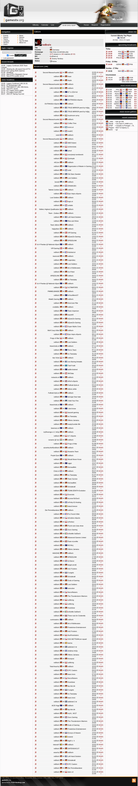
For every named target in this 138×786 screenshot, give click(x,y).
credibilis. (56, 307)
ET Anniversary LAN (13, 85)
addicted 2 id (72, 647)
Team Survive (73, 479)
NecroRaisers (73, 592)
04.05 (110, 100)
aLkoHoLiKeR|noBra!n (51, 448)
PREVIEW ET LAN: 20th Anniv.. (17, 87)
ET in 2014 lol (73, 92)
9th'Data (71, 373)
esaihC (70, 131)
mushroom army (73, 115)
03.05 (110, 102)
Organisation (105, 25)
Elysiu (117, 94)
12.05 (110, 91)
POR (130, 89)
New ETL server (12, 89)
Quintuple (71, 158)
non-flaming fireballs (75, 362)
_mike (111, 121)
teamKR (71, 315)
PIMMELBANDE (53, 291)
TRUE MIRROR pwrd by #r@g (78, 108)
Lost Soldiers (72, 178)
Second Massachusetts (51, 72)
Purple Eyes (55, 455)
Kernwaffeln (72, 467)
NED (130, 91)
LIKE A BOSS (54, 88)
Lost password (8, 58)
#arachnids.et (54, 346)
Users (5, 44)
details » (101, 73)
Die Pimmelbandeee (52, 510)
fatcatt (122, 38)
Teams (5, 39)
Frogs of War (54, 338)
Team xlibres (54, 225)
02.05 (110, 108)
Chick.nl (56, 471)
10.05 (110, 94)
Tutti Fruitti (71, 365)
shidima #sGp (73, 651)
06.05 (110, 96)
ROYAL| (70, 545)
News (21, 35)
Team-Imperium (73, 311)
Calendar (44, 25)
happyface (55, 229)
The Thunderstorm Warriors (77, 596)
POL (117, 89)
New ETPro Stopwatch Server (17, 74)
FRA (117, 106)
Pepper (111, 128)
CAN (117, 98)
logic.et (70, 201)
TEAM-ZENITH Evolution (76, 490)
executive (71, 588)
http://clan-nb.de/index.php (59, 52)
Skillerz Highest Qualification (49, 209)
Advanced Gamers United (77, 537)
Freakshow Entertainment (77, 627)
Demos (21, 37)
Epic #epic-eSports (74, 194)
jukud (70, 151)
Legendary (71, 260)
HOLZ (117, 96)
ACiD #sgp (55, 705)
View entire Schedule (129, 81)
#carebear (71, 608)
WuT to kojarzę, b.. (122, 128)
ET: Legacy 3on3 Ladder (15, 90)
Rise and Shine (73, 221)
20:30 (110, 56)
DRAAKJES (72, 186)
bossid (57, 182)
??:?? (110, 78)
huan (69, 76)
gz (117, 130)
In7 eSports (72, 436)
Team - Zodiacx (54, 213)
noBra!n (70, 72)
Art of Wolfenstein (74, 268)
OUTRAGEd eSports (75, 100)
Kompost (71, 659)
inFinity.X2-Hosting (74, 502)
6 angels (71, 573)
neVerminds (72, 147)
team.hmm (71, 674)
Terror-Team (72, 350)
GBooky (36, 25)
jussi (130, 108)
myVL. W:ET (72, 713)
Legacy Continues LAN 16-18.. (17, 83)
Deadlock (9, 72)
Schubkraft (71, 487)
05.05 (110, 98)
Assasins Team (73, 451)
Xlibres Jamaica (73, 420)
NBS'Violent (72, 143)
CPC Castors (72, 670)
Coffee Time (72, 123)
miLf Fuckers (72, 569)
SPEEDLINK (72, 240)
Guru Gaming (72, 530)
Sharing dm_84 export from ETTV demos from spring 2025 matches (15, 70)
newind (70, 737)
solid (69, 170)
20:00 (110, 64)
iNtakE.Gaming (54, 299)
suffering (71, 600)
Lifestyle (71, 96)
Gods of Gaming (73, 580)
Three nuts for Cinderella (76, 616)
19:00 (110, 52)
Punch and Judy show (75, 526)
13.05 (110, 89)
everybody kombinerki (75, 154)
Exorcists (71, 494)
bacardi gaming (73, 412)
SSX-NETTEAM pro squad (77, 639)
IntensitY (56, 744)
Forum (86, 25)
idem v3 (70, 772)
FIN (129, 100)
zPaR (111, 125)
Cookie (11, 55)
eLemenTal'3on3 (73, 498)
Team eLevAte (73, 541)
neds (57, 135)
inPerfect (71, 522)
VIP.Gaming (72, 233)
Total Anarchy (54, 666)
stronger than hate (74, 397)
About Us (22, 42)
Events (5, 35)
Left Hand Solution (74, 217)
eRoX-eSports (73, 381)
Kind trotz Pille (73, 303)
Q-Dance (71, 561)
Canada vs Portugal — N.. (125, 125)
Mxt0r (117, 108)
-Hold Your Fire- (73, 401)
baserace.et (55, 428)
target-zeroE (72, 565)
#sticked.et (71, 252)
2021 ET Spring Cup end (15, 94)
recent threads (8, 62)
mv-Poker (71, 272)
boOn (111, 130)
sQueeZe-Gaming (74, 236)
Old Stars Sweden (74, 174)
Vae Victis (55, 358)
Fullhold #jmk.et (73, 385)
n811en (56, 162)
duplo (70, 80)
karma (70, 643)
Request (95, 25)
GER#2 (116, 104)
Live (52, 25)
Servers (6, 42)
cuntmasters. (54, 619)
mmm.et (71, 127)
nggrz (70, 463)
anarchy (56, 752)
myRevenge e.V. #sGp (51, 432)
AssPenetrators (73, 635)
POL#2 (116, 91)
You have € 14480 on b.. (124, 123)
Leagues (6, 41)
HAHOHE (56, 553)
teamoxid (56, 256)
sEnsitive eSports (74, 518)
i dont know (72, 408)
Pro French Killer (74, 514)
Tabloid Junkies (53, 190)
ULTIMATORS (73, 287)
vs (124, 89)
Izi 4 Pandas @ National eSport (48, 244)
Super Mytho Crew (74, 326)
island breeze (72, 506)
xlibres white (72, 389)
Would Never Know (74, 459)
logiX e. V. (71, 741)
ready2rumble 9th (74, 424)
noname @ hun (53, 440)
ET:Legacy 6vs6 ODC (14, 92)
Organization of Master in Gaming (80, 166)
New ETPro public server (15, 76)
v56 (129, 94)
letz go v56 (120, 121)
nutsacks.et (55, 377)
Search (5, 37)
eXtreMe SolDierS (74, 533)
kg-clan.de (71, 686)
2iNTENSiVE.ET (73, 748)
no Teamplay (72, 279)
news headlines (8, 80)
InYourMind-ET (73, 295)
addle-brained (73, 369)
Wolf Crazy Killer (53, 330)
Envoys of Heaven (74, 733)
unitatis (70, 205)
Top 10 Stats (23, 41)
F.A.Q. (21, 39)
